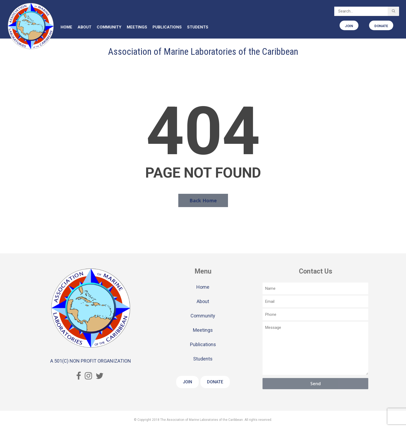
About (203, 301)
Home (202, 287)
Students (203, 359)
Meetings (203, 330)
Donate (215, 381)
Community (203, 315)
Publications (203, 344)
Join (187, 381)
